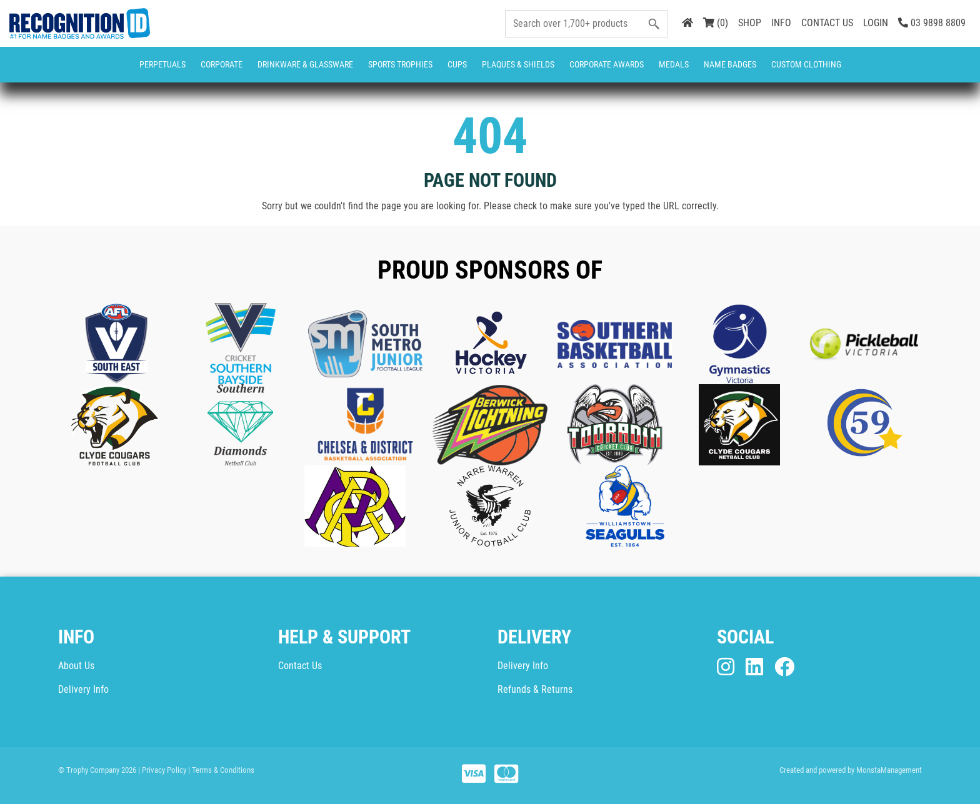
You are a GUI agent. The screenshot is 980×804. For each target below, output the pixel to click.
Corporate (221, 64)
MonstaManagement (889, 770)
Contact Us (300, 666)
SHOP (749, 23)
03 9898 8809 (932, 23)
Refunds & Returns (535, 689)
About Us (76, 666)
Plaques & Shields (518, 64)
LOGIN (875, 23)
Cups (457, 64)
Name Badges (730, 64)
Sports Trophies (400, 64)
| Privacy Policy (162, 770)
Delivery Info (83, 689)
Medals (674, 64)
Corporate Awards (606, 64)
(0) (715, 23)
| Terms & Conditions (221, 770)
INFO (781, 23)
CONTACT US (827, 23)
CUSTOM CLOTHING (806, 64)
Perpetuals (162, 64)
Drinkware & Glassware (305, 64)
